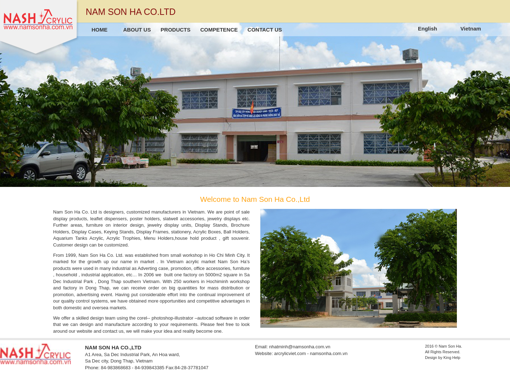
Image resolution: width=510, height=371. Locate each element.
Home (100, 30)
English (427, 29)
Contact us (265, 30)
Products (176, 30)
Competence (219, 30)
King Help (451, 357)
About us (137, 30)
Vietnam (470, 29)
